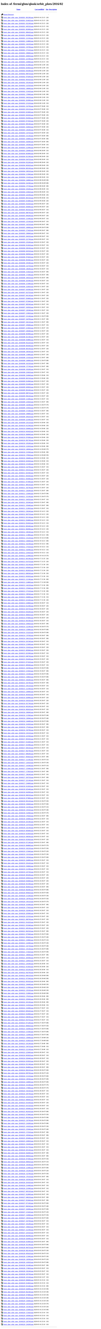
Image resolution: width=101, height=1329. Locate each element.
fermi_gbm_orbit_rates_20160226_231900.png (18, 1188)
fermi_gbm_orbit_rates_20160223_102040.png (18, 1029)
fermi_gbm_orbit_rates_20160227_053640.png (18, 1200)
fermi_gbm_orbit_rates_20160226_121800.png (18, 1168)
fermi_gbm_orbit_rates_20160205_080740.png (18, 212)
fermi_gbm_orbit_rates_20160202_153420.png (18, 91)
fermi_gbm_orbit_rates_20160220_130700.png (18, 898)
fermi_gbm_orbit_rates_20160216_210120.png (18, 733)
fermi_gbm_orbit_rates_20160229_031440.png (18, 1286)
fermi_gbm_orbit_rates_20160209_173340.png (18, 411)
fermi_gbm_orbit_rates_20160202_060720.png (18, 74)
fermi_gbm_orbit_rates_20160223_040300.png (18, 1017)
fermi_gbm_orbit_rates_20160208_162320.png (18, 363)
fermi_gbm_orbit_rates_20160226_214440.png (18, 1185)
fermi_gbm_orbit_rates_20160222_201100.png (18, 1002)
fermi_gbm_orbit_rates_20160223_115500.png (18, 1032)
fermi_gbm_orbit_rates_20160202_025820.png (18, 68)
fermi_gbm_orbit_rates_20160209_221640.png (18, 419)
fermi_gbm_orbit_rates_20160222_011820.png (18, 966)
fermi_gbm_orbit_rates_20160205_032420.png (18, 204)
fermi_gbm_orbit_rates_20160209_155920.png (18, 408)
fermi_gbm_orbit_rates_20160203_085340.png (18, 124)
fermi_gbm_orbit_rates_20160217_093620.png (18, 757)
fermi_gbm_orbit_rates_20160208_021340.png (18, 337)
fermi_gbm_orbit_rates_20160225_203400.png (18, 1138)
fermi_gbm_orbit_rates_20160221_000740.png (18, 919)
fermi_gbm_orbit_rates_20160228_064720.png (18, 1247)
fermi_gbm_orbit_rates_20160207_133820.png (18, 313)
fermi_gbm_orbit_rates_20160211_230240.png (18, 511)
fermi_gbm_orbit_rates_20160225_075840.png (18, 1114)
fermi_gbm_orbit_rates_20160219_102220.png (18, 848)
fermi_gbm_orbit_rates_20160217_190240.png (18, 774)
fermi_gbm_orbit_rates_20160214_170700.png (18, 635)
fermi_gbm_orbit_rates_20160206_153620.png (18, 272)
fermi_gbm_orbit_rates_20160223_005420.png (18, 1011)
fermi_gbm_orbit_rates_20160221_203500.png (18, 958)
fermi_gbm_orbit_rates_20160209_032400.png (18, 384)
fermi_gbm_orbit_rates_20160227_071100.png (18, 1203)
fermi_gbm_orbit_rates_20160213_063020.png (18, 570)
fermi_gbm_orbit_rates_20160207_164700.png (18, 319)
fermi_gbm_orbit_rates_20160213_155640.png (18, 588)
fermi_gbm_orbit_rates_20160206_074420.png (18, 257)
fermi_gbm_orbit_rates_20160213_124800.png (18, 582)
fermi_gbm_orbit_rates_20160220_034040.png (18, 881)
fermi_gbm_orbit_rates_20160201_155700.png (18, 47)
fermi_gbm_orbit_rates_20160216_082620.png (18, 709)
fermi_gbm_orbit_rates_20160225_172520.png (18, 1132)
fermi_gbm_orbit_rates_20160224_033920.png (18, 1061)
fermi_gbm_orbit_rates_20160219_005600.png (18, 830)
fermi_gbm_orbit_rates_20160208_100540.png (18, 351)
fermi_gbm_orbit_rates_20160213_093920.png (18, 576)
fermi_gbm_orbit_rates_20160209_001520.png (18, 378)
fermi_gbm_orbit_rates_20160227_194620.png (18, 1227)
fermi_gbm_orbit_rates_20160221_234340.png (18, 964)
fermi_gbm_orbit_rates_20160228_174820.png (18, 1268)
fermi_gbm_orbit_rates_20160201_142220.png (18, 44)
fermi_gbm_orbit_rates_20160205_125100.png (18, 221)
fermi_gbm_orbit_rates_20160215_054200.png (18, 659)
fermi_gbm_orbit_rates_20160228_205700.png (18, 1274)
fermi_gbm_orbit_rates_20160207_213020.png (18, 328)
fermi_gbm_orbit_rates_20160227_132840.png (18, 1215)
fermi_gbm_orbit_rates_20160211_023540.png (18, 473)
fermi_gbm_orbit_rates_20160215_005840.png (18, 650)
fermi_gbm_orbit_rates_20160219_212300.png (18, 869)
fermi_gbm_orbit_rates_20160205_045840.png (18, 207)
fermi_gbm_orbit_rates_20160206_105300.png (18, 263)
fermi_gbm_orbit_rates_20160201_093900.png (18, 35)
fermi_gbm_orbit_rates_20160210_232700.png (18, 467)
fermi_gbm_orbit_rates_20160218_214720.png (18, 825)
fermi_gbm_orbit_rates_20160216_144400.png (18, 721)
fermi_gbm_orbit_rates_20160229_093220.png (18, 1298)
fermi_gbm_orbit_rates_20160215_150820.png (18, 677)
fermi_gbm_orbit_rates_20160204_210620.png (18, 192)
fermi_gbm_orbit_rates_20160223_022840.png (18, 1014)
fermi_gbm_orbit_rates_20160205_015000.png (18, 201)
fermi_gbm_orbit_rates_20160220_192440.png (18, 910)
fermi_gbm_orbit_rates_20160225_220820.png (18, 1141)
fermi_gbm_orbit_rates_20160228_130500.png (18, 1259)
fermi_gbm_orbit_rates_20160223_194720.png (18, 1046)
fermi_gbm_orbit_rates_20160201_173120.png (18, 50)
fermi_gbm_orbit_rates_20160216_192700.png (18, 730)
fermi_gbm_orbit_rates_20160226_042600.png (18, 1153)
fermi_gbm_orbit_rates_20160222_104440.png (18, 984)
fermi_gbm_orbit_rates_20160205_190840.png (18, 233)
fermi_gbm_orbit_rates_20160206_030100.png (18, 248)
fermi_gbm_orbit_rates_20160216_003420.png (18, 694)
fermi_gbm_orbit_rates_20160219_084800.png (18, 845)
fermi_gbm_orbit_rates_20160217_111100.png (18, 759)
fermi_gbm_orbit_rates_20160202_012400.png (18, 65)
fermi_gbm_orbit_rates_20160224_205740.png (18, 1094)
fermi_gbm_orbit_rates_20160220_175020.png (18, 907)
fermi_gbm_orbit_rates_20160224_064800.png (18, 1067)
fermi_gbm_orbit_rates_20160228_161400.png (18, 1265)
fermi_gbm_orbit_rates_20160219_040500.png (18, 836)
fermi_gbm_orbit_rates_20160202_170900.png (18, 94)
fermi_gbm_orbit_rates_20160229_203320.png (18, 1318)
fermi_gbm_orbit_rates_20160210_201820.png (18, 461)
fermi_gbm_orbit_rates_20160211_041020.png (18, 476)
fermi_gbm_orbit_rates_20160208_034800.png (18, 340)
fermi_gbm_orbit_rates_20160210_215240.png (18, 464)
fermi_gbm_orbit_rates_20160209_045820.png (18, 387)
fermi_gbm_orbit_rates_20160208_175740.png (18, 366)
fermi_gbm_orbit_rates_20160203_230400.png (18, 150)
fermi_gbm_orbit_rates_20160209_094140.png (18, 396)
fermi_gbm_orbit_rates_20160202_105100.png (18, 82)
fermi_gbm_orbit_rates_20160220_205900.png (18, 913)
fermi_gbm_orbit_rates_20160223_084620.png (18, 1026)
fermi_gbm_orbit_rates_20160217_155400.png (18, 768)
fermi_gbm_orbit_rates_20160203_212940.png (18, 147)
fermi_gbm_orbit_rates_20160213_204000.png (18, 597)
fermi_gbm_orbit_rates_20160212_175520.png (18, 547)
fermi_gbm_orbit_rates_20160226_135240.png (18, 1170)
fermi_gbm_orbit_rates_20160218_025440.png (18, 789)
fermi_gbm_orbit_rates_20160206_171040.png (18, 275)
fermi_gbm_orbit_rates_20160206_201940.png (18, 280)
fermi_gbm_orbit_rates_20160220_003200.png (18, 875)
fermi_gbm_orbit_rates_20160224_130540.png (18, 1079)
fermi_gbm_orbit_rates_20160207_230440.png (18, 331)
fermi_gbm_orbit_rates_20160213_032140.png (18, 564)
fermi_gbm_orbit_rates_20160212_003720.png (18, 514)
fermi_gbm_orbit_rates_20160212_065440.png (18, 526)
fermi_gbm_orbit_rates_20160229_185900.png (18, 1315)
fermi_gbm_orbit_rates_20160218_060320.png (18, 795)
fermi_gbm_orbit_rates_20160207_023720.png (18, 292)
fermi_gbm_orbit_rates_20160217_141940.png (18, 765)
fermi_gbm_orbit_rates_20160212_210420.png (18, 553)
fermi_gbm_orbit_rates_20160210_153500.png (18, 452)
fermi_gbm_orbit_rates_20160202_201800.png (18, 100)
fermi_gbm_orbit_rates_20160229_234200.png (18, 1324)
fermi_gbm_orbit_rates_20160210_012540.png (18, 425)
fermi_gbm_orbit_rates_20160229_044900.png (18, 1289)
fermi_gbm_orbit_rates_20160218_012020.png (18, 786)
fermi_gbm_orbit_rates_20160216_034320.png (18, 700)
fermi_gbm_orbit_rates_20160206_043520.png (18, 251)
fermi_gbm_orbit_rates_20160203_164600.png (18, 139)
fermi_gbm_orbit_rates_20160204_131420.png (18, 177)
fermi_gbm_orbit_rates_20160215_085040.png (18, 665)
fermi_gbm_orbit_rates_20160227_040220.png (18, 1197)
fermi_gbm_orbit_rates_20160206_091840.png (18, 260)
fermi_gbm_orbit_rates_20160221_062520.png (18, 931)
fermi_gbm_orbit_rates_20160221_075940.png (18, 934)
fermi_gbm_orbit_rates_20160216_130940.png (18, 718)
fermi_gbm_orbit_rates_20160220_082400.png (18, 890)
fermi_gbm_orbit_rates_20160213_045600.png (18, 567)
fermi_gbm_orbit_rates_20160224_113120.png (18, 1076)
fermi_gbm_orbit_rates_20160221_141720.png (18, 946)
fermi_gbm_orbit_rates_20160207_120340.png (18, 310)
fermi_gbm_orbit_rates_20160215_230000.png (18, 691)
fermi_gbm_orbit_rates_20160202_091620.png (18, 79)
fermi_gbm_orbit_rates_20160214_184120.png (18, 638)
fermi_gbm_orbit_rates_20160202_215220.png (18, 103)
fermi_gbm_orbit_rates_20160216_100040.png (18, 712)
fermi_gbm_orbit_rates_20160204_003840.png (18, 153)
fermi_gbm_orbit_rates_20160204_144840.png (18, 180)
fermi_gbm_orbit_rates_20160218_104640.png (18, 804)
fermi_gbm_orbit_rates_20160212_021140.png (18, 517)
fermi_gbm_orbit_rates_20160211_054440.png (18, 479)
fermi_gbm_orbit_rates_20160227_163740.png (18, 1221)
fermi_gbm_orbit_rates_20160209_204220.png (18, 417)
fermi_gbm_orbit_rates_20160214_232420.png (18, 647)
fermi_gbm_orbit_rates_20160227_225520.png (18, 1233)
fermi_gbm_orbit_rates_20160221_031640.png (18, 925)
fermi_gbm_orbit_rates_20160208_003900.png (18, 334)
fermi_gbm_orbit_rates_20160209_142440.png (18, 405)
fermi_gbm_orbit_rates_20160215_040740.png (18, 656)
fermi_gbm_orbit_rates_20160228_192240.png (18, 1271)
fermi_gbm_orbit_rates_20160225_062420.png (18, 1111)
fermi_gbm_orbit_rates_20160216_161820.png (18, 724)
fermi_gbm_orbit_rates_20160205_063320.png (18, 210)
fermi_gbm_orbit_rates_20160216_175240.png (18, 727)
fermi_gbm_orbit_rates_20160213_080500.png (18, 573)
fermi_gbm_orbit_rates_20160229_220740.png (18, 1321)
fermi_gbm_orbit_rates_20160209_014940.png (18, 381)
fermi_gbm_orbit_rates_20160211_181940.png (18, 502)
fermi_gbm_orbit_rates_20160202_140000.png (18, 88)
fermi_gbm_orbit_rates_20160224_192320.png (18, 1091)
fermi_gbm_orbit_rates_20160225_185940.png (18, 1135)
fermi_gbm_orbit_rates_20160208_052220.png (18, 343)
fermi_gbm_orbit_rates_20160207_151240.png (18, 316)
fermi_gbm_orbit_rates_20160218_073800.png (18, 798)
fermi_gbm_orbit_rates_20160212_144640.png (18, 541)
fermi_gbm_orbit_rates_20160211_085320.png (18, 485)
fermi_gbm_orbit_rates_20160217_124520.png (18, 762)
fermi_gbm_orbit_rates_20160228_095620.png (18, 1253)
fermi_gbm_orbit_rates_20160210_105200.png (18, 443)
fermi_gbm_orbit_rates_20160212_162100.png (18, 544)
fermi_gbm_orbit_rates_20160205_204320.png (18, 236)
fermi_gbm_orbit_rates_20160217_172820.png (18, 771)
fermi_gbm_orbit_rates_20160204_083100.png (18, 168)
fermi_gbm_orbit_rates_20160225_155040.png (18, 1129)
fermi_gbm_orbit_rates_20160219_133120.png (18, 854)
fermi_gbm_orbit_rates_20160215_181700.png (18, 683)
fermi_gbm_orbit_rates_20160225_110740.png (18, 1120)
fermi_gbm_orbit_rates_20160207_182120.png (18, 322)
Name (18, 9)
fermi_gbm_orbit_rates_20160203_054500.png (18, 118)
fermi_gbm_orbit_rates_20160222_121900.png (18, 987)
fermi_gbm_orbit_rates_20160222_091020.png (18, 981)
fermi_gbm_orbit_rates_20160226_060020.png (18, 1156)
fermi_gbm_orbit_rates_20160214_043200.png (18, 612)
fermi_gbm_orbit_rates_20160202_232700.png (18, 106)
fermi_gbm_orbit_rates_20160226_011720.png (18, 1147)
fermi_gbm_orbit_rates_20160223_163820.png (18, 1040)
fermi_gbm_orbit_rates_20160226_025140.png (18, 1150)
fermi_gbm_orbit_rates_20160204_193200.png (18, 189)
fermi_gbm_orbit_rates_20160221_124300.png (18, 943)
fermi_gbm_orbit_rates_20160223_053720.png (18, 1020)
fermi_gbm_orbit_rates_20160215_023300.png (18, 653)
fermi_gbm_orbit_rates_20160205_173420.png (18, 230)
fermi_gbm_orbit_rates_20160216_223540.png (18, 736)
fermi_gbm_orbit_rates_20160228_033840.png (18, 1241)
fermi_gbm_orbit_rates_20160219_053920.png (18, 839)
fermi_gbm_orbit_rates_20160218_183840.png (18, 819)
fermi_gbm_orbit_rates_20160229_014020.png (18, 1283)
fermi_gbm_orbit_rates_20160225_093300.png (18, 1117)
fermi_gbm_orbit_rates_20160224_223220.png (18, 1097)
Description (53, 9)
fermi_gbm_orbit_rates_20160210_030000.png (18, 428)
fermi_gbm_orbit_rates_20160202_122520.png (18, 85)
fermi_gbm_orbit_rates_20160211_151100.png (18, 496)
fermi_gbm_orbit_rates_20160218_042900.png (18, 792)
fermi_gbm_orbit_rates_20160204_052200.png (18, 162)
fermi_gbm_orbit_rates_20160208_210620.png (18, 372)
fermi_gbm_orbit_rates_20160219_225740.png (18, 872)
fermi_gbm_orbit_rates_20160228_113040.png (18, 1256)
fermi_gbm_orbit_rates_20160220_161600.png (18, 904)
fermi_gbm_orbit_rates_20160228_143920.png (18, 1262)
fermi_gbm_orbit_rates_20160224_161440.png (18, 1085)
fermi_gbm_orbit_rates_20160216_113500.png (18, 715)
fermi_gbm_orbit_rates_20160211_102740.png (18, 487)
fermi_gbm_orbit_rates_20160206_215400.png (18, 283)
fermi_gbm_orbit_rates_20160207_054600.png (18, 298)
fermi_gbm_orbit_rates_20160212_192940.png (18, 550)
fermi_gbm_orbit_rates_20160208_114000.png (18, 354)
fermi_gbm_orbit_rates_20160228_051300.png (18, 1244)
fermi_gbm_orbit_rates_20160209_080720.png (18, 393)
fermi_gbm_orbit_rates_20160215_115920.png (18, 671)
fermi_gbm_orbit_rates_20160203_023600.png (18, 112)
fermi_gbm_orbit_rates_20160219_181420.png (18, 863)
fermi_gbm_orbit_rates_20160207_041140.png (18, 295)
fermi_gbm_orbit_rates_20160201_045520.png (18, 26)
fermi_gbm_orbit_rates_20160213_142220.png (18, 585)
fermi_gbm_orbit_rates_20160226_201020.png (18, 1182)
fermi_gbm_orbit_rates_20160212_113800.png (18, 535)
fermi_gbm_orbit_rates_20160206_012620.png (18, 245)
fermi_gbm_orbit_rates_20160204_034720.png (18, 159)
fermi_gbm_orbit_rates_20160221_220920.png (18, 961)
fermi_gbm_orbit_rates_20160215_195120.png (18, 686)
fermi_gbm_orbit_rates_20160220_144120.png (18, 901)
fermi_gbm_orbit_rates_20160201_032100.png (18, 23)
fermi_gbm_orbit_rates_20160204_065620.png (18, 165)
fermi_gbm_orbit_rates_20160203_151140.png (18, 136)
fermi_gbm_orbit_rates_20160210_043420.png (18, 431)
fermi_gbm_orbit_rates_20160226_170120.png (18, 1176)
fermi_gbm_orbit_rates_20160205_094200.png (18, 215)
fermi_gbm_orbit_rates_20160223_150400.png (18, 1037)
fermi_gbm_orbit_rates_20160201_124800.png (18, 41)
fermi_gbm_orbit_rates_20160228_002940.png (18, 1236)
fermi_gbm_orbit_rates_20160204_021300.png (18, 156)
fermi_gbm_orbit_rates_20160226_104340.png (18, 1165)
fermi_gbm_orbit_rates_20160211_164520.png (18, 499)
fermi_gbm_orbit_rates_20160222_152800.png (18, 993)
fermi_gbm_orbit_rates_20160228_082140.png (18, 1250)
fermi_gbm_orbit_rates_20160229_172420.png (18, 1312)
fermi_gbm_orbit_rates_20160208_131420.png (18, 357)
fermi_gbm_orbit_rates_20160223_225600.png (18, 1052)
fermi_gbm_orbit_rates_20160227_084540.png (18, 1206)
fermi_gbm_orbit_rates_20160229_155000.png (18, 1309)
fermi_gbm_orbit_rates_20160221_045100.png (18, 928)
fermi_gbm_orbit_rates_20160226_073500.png (18, 1159)
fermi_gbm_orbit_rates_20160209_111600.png (18, 399)
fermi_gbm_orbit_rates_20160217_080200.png (18, 754)
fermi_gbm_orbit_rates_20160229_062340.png (18, 1292)
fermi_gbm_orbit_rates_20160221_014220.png (18, 922)
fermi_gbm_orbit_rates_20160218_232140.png (18, 828)
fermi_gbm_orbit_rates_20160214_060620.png (18, 615)
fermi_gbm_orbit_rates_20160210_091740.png (18, 440)
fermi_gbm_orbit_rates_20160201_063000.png (18, 29)
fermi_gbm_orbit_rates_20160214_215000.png (18, 644)
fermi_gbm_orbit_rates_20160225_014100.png (18, 1102)
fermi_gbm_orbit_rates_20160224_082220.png (18, 1070)
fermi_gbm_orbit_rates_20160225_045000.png (18, 1108)
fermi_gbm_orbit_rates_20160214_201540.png (18, 641)
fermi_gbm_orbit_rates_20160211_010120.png (18, 470)
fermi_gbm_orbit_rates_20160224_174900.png (18, 1088)
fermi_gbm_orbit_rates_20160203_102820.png (18, 127)
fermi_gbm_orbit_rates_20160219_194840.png (18, 866)
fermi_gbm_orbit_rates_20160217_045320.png (18, 748)
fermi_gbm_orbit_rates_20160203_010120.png (18, 109)
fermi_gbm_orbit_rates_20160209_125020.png (18, 402)
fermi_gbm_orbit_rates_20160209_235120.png (18, 422)
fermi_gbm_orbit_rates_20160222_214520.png (18, 1005)
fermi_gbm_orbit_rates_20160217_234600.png (18, 783)
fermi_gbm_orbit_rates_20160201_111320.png (18, 38)
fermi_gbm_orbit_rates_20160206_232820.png (18, 286)
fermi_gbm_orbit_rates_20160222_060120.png (18, 975)
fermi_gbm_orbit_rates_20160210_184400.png (18, 458)
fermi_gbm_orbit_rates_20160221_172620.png (18, 952)
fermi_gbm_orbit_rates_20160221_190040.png (18, 955)
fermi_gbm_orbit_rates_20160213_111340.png (18, 579)
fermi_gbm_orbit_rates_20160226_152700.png (18, 1173)
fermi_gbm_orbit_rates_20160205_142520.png (18, 224)
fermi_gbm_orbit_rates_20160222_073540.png (18, 978)
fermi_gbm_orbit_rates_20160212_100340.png (18, 532)
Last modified (39, 9)
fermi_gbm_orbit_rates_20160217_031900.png (18, 745)
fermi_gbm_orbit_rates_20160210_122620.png (18, 446)
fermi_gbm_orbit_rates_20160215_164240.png (18, 680)
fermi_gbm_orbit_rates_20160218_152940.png (18, 813)
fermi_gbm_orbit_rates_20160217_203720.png (18, 777)
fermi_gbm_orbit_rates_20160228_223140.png (18, 1277)
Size (47, 9)
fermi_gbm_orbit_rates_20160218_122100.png (18, 807)
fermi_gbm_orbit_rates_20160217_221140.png (18, 780)
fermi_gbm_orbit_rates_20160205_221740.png (18, 239)
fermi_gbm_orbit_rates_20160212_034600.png (18, 520)
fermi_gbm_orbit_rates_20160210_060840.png (18, 434)
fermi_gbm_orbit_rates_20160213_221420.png (18, 600)
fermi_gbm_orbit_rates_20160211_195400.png (18, 505)
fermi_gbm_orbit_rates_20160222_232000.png (18, 1008)
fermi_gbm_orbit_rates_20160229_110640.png (18, 1301)
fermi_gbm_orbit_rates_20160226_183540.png (18, 1179)
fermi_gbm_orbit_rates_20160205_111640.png (18, 218)
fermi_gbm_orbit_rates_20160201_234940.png (18, 62)
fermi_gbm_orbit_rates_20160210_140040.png (18, 449)
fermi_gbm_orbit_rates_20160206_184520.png (18, 278)
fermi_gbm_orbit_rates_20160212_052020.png (18, 523)
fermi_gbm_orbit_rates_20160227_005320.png (18, 1191)
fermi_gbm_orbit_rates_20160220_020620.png (18, 878)
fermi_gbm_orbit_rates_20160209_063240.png (18, 390)
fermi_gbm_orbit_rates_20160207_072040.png (18, 301)
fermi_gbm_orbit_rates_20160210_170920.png (18, 455)
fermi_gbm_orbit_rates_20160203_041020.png (18, 115)
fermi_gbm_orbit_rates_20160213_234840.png (18, 603)
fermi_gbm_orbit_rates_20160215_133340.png (18, 674)
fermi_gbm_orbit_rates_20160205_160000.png (18, 227)
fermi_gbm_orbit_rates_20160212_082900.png (18, 529)
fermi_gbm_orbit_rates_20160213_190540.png (18, 594)
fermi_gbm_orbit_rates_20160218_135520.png (18, 810)
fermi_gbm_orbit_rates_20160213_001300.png (18, 558)
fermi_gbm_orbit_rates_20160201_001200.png (18, 17)
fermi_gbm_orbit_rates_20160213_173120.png (18, 591)
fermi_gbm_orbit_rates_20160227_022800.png (18, 1194)
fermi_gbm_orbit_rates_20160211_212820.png (18, 508)
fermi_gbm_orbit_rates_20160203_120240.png (18, 130)
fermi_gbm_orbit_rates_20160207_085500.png (18, 304)
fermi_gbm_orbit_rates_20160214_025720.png (18, 609)
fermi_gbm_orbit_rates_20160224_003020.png (18, 1055)
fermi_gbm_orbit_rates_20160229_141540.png (18, 1307)
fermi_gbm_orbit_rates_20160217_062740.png (18, 751)
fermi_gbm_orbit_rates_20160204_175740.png (18, 186)
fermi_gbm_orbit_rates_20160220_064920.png (18, 887)
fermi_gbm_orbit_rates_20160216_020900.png (18, 697)
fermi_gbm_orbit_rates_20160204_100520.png (18, 171)
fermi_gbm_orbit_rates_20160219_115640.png (18, 851)
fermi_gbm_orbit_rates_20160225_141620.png (18, 1126)
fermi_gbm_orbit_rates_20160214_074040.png (18, 618)
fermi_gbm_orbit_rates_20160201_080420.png (18, 32)
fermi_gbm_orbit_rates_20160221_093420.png (18, 937)
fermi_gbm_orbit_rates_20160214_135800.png (18, 629)
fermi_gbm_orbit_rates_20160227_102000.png (18, 1209)
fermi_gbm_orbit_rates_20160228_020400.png (18, 1239)
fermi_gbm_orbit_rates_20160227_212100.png (18, 1230)
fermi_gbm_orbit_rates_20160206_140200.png (18, 269)
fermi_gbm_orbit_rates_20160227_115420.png (18, 1212)
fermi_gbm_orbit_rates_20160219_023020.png (18, 833)
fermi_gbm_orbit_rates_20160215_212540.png (18, 689)
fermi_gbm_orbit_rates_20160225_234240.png (18, 1144)
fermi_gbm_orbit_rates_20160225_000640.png (18, 1100)
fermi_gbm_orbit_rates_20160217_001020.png (18, 739)
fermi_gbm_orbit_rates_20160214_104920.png (18, 623)
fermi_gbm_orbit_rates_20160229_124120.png (18, 1304)
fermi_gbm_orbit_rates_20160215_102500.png (18, 668)
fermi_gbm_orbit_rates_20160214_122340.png (18, 626)
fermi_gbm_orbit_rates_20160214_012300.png (18, 606)
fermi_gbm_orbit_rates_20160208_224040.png (18, 375)
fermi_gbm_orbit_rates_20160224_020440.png (18, 1058)
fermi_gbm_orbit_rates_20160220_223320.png (18, 916)
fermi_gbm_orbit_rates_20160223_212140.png (18, 1049)
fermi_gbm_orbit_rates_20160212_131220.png (18, 538)
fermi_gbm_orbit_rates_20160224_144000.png (18, 1082)
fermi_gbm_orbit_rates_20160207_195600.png (18, 325)
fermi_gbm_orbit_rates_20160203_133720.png (18, 133)
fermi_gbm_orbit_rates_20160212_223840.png (18, 555)
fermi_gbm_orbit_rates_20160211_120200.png (18, 490)
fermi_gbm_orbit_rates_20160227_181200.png (18, 1224)
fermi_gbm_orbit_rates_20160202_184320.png (18, 97)
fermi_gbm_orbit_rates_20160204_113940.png (18, 174)
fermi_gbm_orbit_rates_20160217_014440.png (18, 742)
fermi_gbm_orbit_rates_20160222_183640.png (18, 999)
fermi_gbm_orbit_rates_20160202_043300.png (18, 71)
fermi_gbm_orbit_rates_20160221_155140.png (18, 949)
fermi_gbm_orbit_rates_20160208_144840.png (18, 360)
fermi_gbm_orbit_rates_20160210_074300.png (18, 437)
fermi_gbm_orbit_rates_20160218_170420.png (18, 816)
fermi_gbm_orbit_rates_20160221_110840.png (18, 940)
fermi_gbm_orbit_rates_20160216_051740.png (18, 703)
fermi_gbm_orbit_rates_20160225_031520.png (18, 1105)
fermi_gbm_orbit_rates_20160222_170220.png (18, 996)
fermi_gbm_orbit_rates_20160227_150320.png (18, 1218)
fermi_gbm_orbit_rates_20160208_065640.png (18, 346)
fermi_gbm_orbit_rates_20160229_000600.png (18, 1280)
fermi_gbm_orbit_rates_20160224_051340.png (18, 1064)
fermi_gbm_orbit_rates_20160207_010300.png (18, 289)
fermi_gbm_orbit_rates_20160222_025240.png (18, 969)
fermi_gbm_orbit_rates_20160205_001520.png (18, 198)
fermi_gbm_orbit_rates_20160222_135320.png (18, 990)
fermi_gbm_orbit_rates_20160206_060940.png (18, 254)
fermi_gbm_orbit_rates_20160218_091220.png (18, 801)
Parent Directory (8, 14)
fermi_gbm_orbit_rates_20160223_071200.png (18, 1023)
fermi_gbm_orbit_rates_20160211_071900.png (18, 482)
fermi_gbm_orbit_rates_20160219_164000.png (18, 860)
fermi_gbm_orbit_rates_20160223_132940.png (18, 1034)
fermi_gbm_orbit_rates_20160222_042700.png (18, 972)
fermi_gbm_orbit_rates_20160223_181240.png (18, 1043)
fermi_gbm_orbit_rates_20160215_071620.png (18, 662)
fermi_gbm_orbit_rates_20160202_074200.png (18, 76)
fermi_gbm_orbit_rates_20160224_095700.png (18, 1073)
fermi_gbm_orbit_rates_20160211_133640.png (18, 493)
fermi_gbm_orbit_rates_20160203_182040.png (18, 142)
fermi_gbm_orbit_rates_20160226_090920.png (18, 1162)
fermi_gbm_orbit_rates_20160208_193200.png (18, 369)
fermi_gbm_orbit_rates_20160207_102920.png (18, 307)
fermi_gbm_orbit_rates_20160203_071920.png (18, 121)
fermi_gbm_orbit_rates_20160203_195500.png (18, 144)
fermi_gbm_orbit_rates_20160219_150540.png (18, 857)
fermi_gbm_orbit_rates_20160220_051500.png (18, 884)
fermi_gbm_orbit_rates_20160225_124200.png (18, 1123)
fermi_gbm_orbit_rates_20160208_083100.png (18, 348)
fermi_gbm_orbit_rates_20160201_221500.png (18, 59)
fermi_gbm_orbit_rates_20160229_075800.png (18, 1295)
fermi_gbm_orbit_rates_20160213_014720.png (18, 561)
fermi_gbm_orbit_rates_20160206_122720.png (18, 266)
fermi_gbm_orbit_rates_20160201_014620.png (18, 20)
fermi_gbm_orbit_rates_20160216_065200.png (18, 706)
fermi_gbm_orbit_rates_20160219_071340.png (18, 842)
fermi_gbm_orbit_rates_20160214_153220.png (18, 632)
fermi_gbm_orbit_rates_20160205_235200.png (18, 242)
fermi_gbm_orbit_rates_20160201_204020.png (18, 56)
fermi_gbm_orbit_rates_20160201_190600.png (18, 53)
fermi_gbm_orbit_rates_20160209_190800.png (18, 414)
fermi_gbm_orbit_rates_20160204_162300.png (18, 183)
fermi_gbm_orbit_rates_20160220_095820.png (18, 893)
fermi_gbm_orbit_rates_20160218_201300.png (18, 822)
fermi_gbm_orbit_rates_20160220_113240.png (18, 896)
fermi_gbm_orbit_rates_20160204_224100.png (18, 195)
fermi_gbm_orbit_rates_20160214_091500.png (18, 621)
